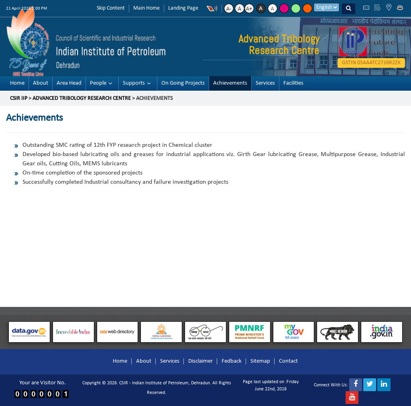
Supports (134, 83)
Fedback (232, 361)
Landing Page (183, 8)
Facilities (293, 83)
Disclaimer (200, 361)
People (98, 83)
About (40, 83)
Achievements (230, 83)
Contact (288, 361)
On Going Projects (183, 83)
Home (17, 83)
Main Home (146, 8)
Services (265, 83)
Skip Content (111, 8)
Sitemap (260, 361)
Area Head (69, 83)
